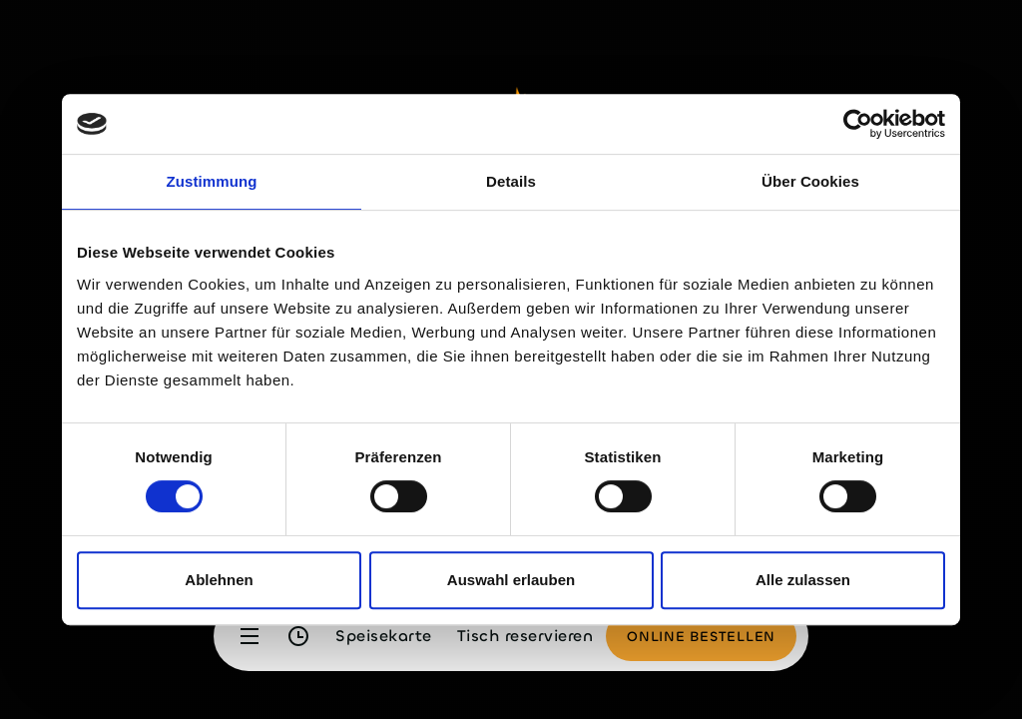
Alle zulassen (803, 579)
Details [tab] (511, 181)
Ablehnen (219, 579)
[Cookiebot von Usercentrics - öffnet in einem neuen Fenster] (857, 124)
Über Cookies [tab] (810, 181)
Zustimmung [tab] (212, 181)
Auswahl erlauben (511, 579)
